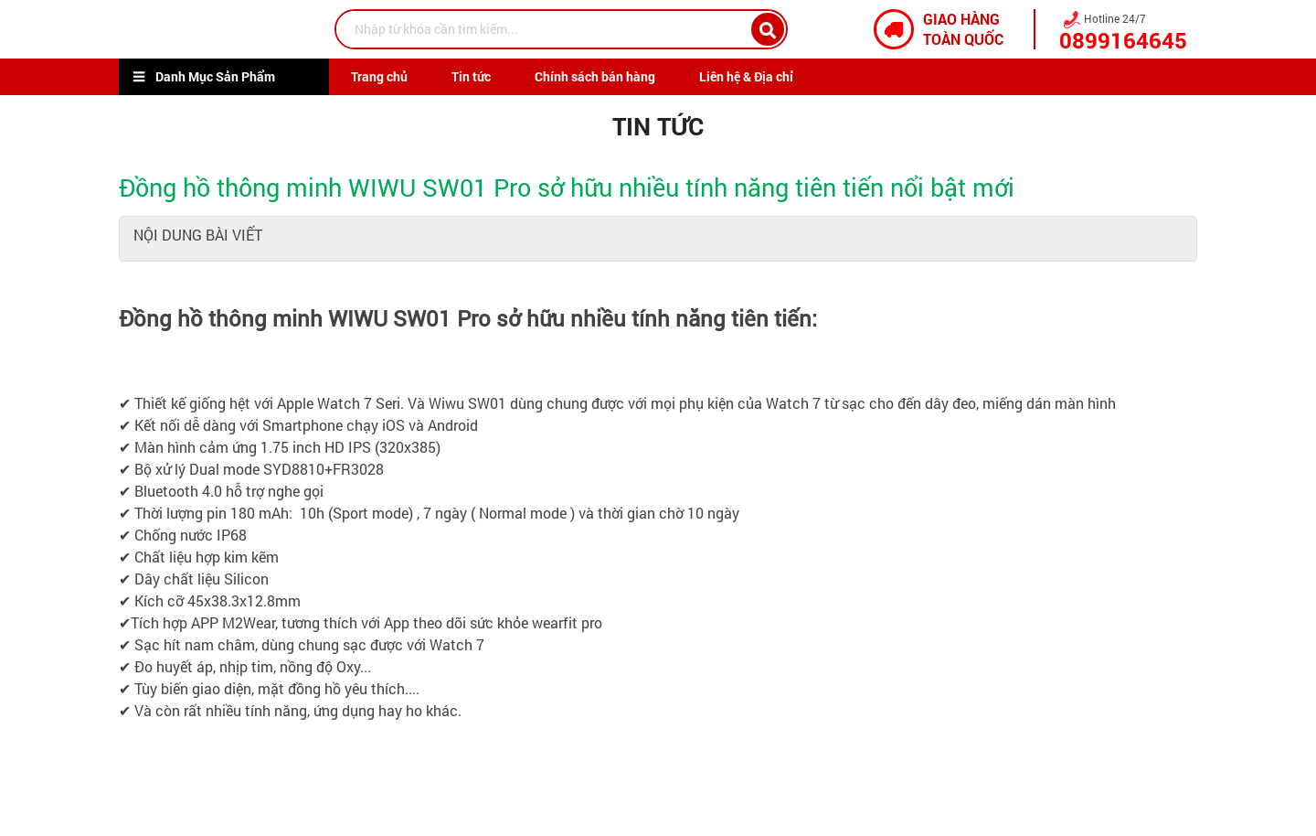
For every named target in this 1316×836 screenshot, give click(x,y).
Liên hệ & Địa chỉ (746, 76)
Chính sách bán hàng (595, 76)
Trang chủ (379, 76)
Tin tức (471, 76)
